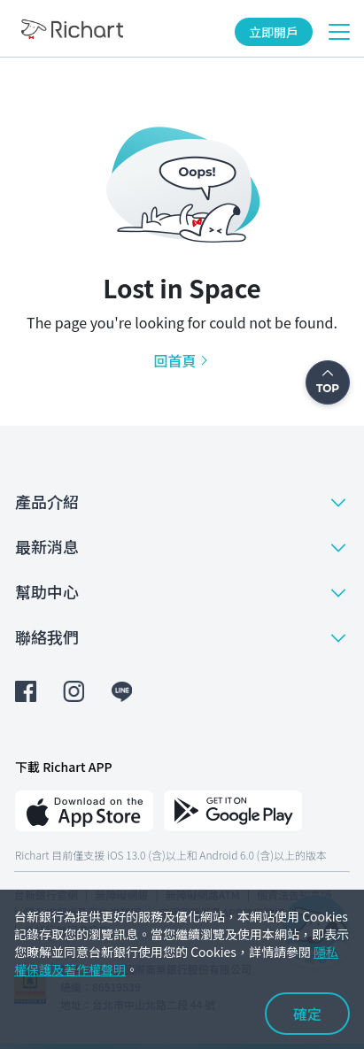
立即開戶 (273, 32)
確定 (307, 1013)
